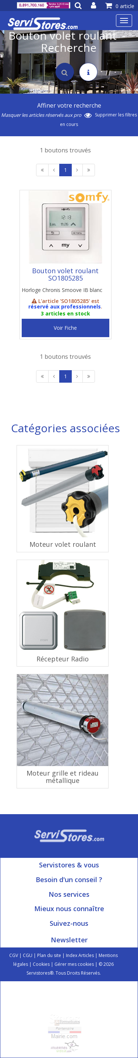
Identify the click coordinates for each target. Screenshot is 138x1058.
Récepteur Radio (62, 658)
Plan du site (49, 955)
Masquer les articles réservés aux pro (46, 115)
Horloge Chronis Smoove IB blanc (62, 289)
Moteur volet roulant (62, 544)
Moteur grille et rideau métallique (62, 777)
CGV (13, 955)
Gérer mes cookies (74, 964)
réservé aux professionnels (64, 306)
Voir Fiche (65, 327)
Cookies (41, 964)
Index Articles (80, 955)
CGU (27, 955)
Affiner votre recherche (69, 105)
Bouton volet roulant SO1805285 (65, 274)
